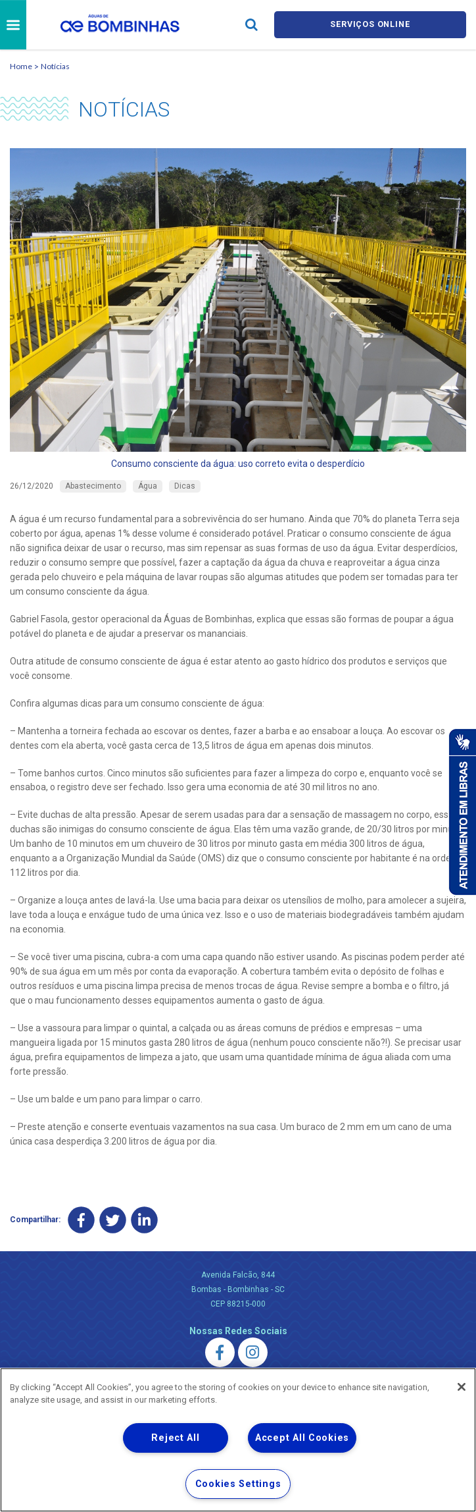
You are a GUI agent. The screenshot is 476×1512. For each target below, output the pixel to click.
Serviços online (370, 25)
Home (21, 66)
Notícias (55, 66)
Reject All (175, 1438)
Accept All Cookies (302, 1438)
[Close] (461, 1386)
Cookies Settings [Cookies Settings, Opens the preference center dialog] (238, 1484)
